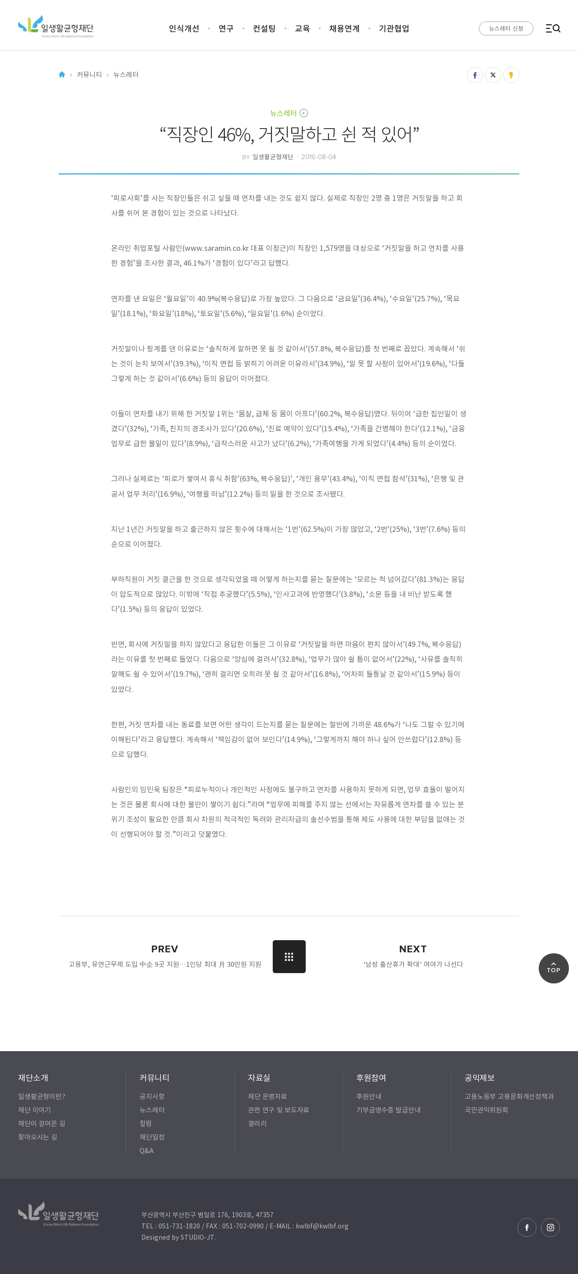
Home (62, 74)
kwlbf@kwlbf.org (322, 1225)
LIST (289, 956)
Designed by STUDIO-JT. (178, 1237)
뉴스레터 (283, 112)
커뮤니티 (89, 74)
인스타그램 (550, 1227)
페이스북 (526, 1227)
